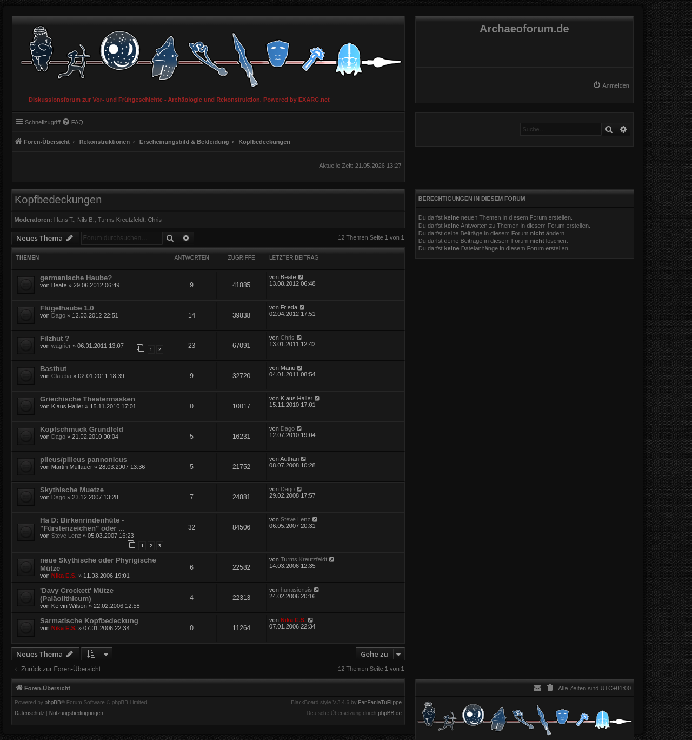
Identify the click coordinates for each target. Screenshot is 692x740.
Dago (58, 315)
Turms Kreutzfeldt (121, 219)
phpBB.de (390, 713)
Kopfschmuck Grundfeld (81, 429)
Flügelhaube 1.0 (67, 308)
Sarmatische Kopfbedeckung (89, 621)
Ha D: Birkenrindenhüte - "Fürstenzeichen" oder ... (82, 524)
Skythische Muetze (72, 490)
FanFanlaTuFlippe (380, 702)
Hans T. (64, 219)
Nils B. (86, 219)
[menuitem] (611, 85)
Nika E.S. (64, 575)
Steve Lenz (66, 535)
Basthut (53, 369)
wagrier (61, 345)
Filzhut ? (54, 338)
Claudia (61, 376)
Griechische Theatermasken (87, 399)
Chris (155, 219)
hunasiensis (296, 589)
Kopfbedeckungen (58, 200)
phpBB (53, 702)
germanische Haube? (76, 278)
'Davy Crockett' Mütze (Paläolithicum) (77, 594)
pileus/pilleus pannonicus (83, 459)
